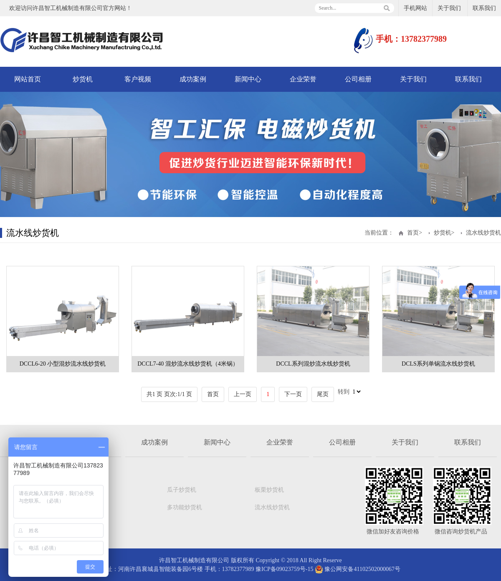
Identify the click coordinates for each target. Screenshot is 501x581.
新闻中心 (248, 79)
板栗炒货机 (269, 490)
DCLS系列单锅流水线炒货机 (438, 364)
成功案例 (193, 79)
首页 (413, 233)
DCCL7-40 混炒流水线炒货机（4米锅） (187, 364)
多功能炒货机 (184, 507)
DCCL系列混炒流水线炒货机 (313, 364)
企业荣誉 (303, 79)
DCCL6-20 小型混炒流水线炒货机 (63, 364)
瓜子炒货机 (181, 490)
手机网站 (415, 8)
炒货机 (83, 79)
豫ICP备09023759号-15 (284, 569)
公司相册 (358, 79)
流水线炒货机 (483, 233)
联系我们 (484, 8)
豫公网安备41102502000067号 (357, 569)
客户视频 (137, 79)
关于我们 (449, 8)
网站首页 (27, 79)
